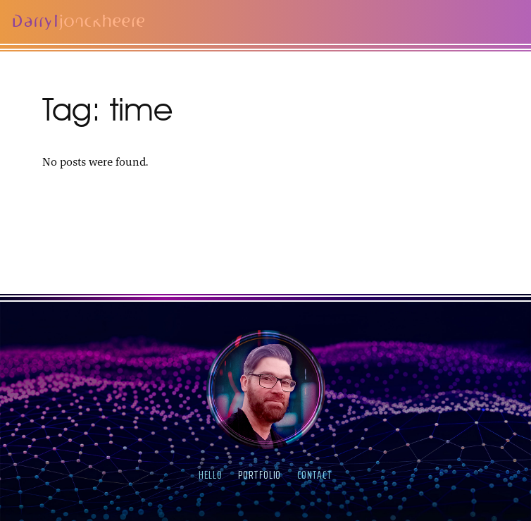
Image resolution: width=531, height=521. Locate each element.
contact (314, 475)
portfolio (259, 475)
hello (210, 475)
